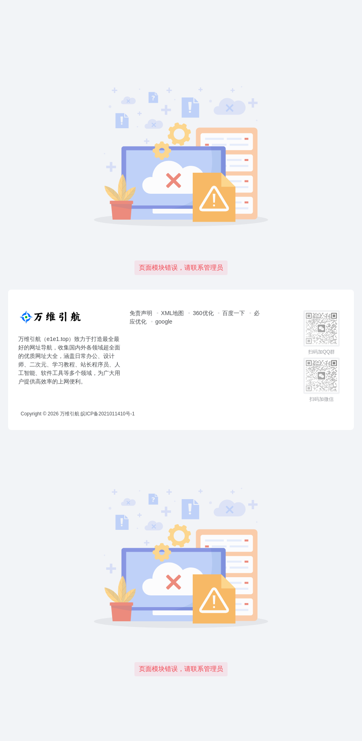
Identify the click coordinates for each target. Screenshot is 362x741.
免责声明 (141, 313)
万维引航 (69, 414)
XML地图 (172, 313)
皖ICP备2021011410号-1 (107, 414)
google (163, 321)
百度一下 (233, 313)
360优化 (203, 313)
